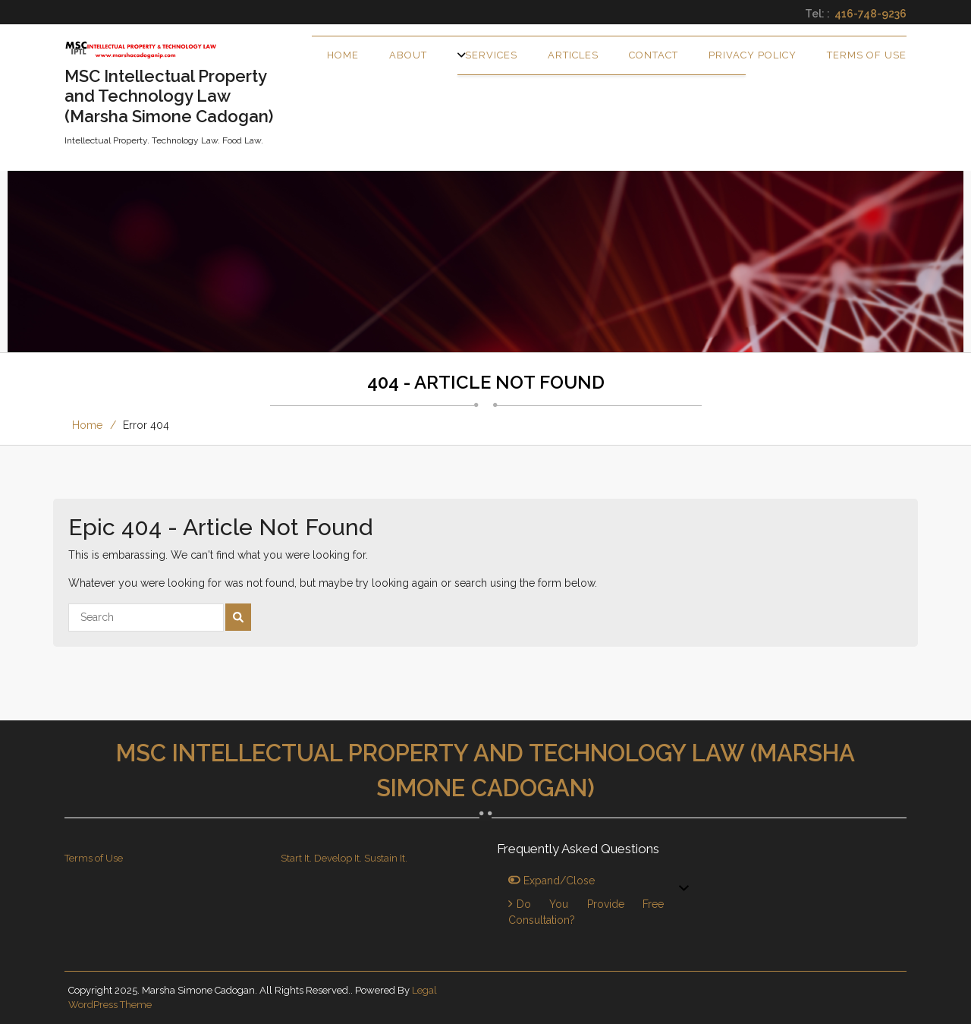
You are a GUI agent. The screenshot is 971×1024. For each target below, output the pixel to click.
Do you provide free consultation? (586, 912)
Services (491, 55)
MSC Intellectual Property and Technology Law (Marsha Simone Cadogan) (485, 770)
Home (343, 55)
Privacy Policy (753, 55)
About (408, 55)
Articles (573, 55)
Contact (653, 55)
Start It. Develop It (320, 858)
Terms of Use (867, 55)
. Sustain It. (383, 858)
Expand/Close (551, 880)
